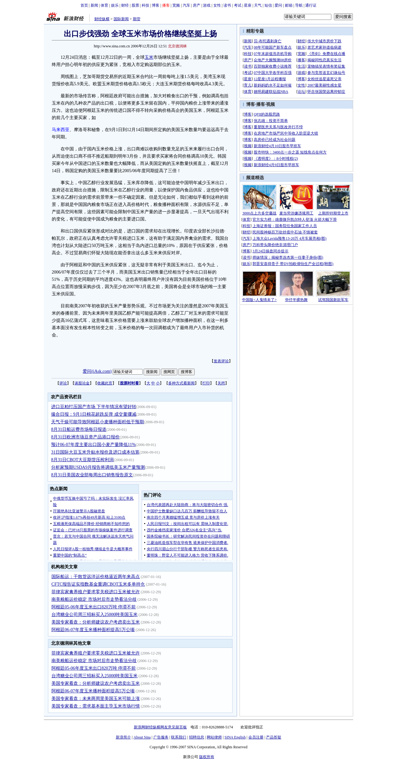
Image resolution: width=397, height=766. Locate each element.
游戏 (206, 5)
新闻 (94, 5)
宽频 (176, 5)
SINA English (235, 737)
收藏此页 (104, 383)
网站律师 (214, 737)
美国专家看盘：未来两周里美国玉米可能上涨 (95, 698)
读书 (227, 5)
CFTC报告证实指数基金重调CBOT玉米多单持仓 (98, 584)
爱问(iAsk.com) (97, 371)
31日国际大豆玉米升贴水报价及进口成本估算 (95, 452)
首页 (84, 5)
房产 (196, 5)
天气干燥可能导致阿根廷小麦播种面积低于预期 (97, 421)
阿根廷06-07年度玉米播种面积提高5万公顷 (93, 629)
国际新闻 (121, 19)
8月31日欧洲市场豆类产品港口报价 (85, 437)
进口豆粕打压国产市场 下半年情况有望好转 (93, 406)
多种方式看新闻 (181, 383)
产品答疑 (273, 737)
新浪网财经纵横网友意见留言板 (160, 727)
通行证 (311, 5)
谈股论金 (82, 383)
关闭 (221, 383)
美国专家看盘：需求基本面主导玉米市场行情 (95, 706)
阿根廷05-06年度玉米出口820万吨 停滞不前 (93, 607)
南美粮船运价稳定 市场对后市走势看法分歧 (94, 599)
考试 (237, 5)
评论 (63, 383)
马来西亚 (60, 129)
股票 (135, 5)
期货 (136, 19)
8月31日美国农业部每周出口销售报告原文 (92, 475)
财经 (125, 5)
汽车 (186, 5)
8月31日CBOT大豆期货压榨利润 (82, 459)
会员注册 (256, 737)
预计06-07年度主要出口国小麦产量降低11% (93, 444)
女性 (217, 5)
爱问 (278, 5)
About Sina (142, 737)
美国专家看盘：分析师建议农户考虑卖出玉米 (95, 622)
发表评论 (221, 361)
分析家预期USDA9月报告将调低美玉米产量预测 (98, 467)
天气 (258, 5)
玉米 (149, 57)
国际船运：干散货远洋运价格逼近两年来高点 (95, 576)
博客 (155, 5)
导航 (299, 5)
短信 (268, 5)
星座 (248, 5)
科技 (145, 5)
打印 (206, 383)
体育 (104, 5)
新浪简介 (123, 737)
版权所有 (206, 757)
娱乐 (115, 5)
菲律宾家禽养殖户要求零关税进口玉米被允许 (95, 591)
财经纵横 (102, 19)
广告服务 (161, 737)
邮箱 (289, 5)
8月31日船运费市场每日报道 (78, 429)
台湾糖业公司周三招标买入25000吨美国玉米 (94, 614)
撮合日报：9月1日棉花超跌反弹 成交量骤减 (93, 414)
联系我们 (178, 737)
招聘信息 (196, 737)
